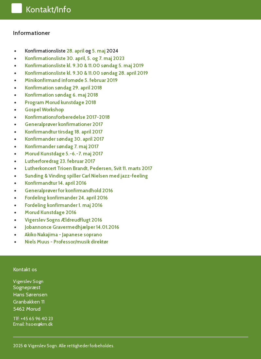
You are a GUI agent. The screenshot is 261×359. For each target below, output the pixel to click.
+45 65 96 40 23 (37, 318)
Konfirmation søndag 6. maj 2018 (61, 95)
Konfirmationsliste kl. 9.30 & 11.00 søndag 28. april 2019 (86, 73)
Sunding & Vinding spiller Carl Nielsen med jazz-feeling (86, 176)
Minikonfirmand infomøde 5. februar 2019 (71, 80)
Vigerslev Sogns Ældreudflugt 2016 (63, 220)
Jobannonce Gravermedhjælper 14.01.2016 (72, 227)
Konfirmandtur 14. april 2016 (56, 183)
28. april (75, 51)
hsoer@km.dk (39, 324)
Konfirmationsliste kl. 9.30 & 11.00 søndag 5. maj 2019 (84, 66)
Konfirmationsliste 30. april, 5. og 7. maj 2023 (74, 58)
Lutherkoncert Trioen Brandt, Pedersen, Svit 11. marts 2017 (88, 168)
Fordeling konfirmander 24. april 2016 (66, 198)
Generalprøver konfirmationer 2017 (64, 124)
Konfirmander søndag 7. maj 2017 (62, 146)
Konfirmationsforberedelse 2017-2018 (67, 117)
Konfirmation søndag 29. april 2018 (63, 88)
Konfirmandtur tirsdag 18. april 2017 (64, 132)
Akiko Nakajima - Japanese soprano (63, 235)
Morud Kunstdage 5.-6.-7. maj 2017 (64, 154)
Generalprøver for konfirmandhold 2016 (69, 191)
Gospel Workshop (44, 110)
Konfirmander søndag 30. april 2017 (64, 139)
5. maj (99, 51)
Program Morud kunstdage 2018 (60, 102)
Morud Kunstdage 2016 (50, 212)
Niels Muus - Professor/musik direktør (66, 242)
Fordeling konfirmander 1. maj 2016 (64, 205)
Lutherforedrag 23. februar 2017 (60, 161)
